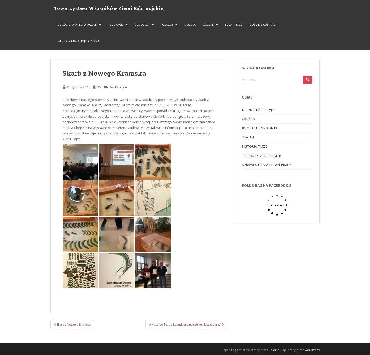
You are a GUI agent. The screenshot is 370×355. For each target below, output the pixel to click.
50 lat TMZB (233, 25)
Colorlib (274, 350)
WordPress (312, 350)
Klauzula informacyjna (259, 109)
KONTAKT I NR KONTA (260, 128)
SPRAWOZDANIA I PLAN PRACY (266, 165)
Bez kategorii (118, 87)
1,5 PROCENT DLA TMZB (261, 155)
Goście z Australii (262, 25)
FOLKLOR (167, 25)
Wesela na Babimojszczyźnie (79, 41)
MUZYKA (190, 25)
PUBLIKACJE (115, 25)
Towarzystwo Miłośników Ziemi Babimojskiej (109, 8)
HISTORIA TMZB (255, 146)
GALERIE (208, 25)
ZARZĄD (248, 119)
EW (99, 87)
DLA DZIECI (142, 25)
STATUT (248, 137)
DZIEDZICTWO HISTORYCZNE (77, 25)
